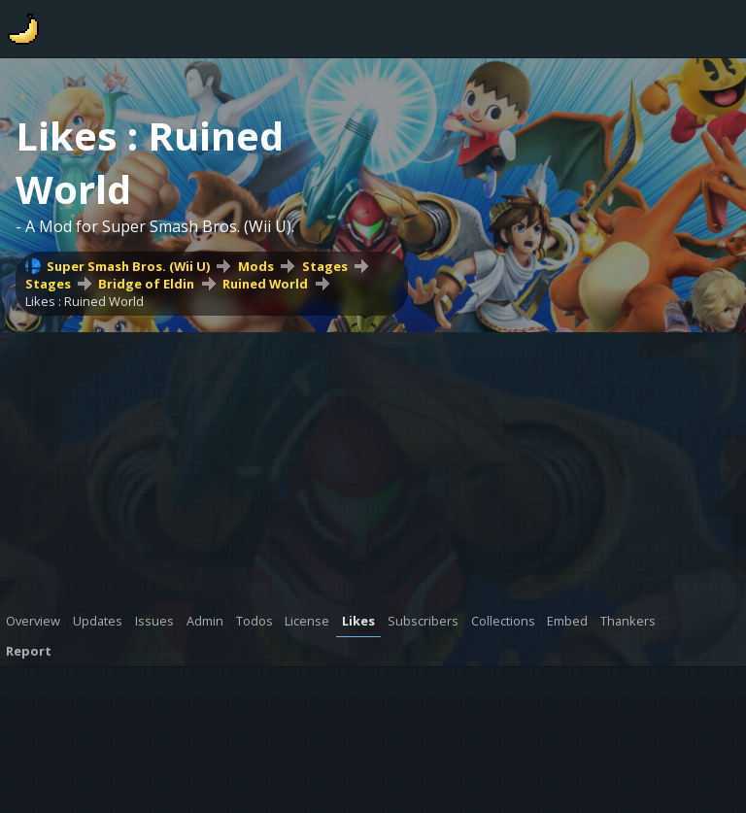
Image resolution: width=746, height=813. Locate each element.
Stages (325, 266)
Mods (256, 266)
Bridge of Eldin (146, 283)
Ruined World (265, 283)
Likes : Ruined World (84, 301)
